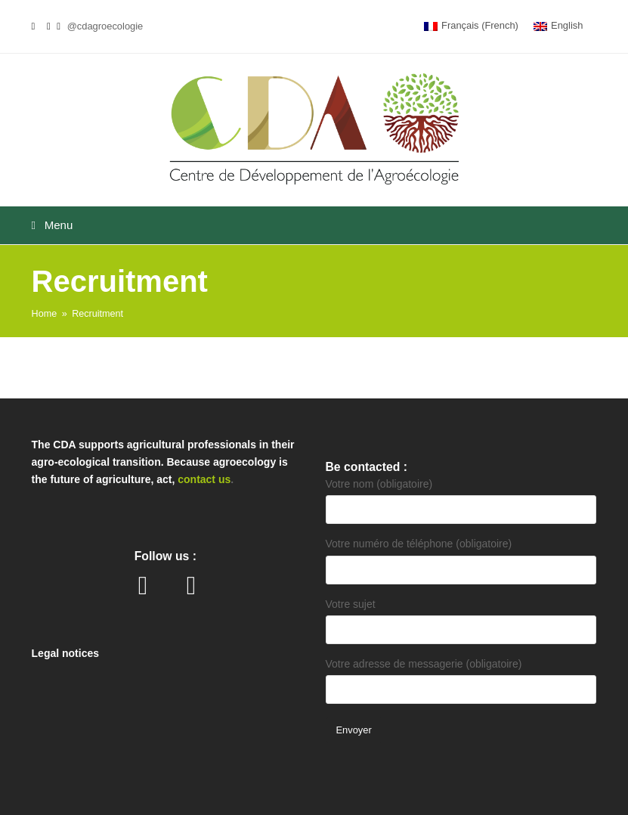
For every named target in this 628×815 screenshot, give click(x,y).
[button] (314, 225)
